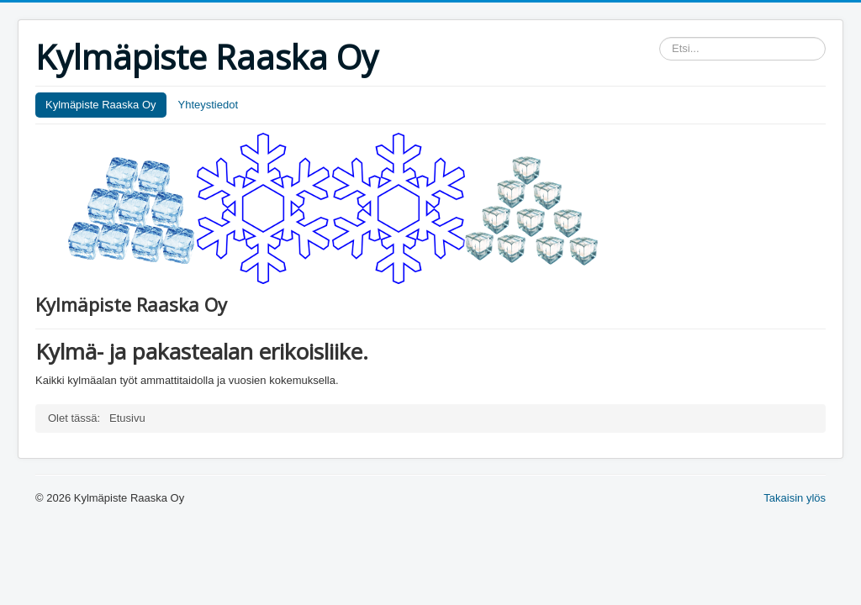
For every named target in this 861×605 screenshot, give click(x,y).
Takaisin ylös (794, 498)
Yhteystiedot (208, 104)
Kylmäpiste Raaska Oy (100, 104)
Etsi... (659, 37)
